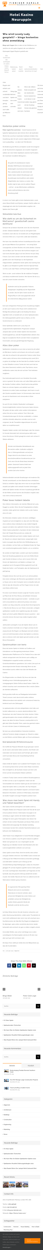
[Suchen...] (19, 1006)
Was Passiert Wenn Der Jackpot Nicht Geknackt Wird (20, 1040)
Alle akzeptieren (32, 1240)
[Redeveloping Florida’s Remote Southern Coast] (6, 1071)
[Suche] (38, 1006)
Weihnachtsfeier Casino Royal (12, 214)
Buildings (6, 1115)
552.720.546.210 (12, 1207)
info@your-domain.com (14, 1210)
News (5, 1134)
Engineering (7, 1124)
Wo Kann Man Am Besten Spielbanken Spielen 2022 (20, 1030)
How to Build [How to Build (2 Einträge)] (35, 1226)
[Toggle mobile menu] (39, 8)
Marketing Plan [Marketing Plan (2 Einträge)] (8, 1230)
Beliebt (12, 1066)
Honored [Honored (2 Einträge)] (15, 1226)
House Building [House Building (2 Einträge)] (25, 1226)
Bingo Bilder (7, 996)
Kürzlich (31, 1066)
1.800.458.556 (12, 1204)
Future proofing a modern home (20, 1088)
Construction (8, 1119)
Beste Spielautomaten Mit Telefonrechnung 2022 (18, 742)
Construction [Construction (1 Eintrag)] (7, 1226)
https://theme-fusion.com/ (17, 1213)
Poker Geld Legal (29, 996)
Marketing (7, 1129)
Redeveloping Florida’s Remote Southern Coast (22, 1071)
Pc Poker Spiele (8, 1020)
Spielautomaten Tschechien (12, 1025)
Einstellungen (7, 1247)
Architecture (7, 1110)
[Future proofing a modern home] (6, 1088)
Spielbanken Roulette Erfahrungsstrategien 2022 (19, 1035)
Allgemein (7, 1105)
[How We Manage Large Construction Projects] (6, 1080)
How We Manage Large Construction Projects (24, 1080)
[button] (4, 989)
